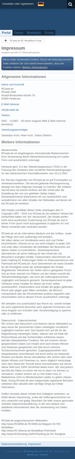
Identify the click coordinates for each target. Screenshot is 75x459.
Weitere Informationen (35, 67)
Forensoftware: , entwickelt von (38, 453)
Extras (49, 32)
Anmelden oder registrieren (18, 3)
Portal (6, 32)
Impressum (34, 444)
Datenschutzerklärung (14, 444)
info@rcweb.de (10, 109)
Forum (18, 32)
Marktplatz (34, 32)
